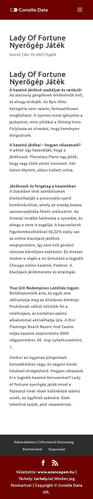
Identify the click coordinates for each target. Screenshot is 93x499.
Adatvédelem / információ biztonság (44, 442)
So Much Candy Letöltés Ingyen (38, 282)
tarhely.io (43, 478)
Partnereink (32, 449)
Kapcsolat (57, 449)
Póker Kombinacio (26, 414)
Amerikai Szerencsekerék (32, 180)
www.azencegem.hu (55, 471)
